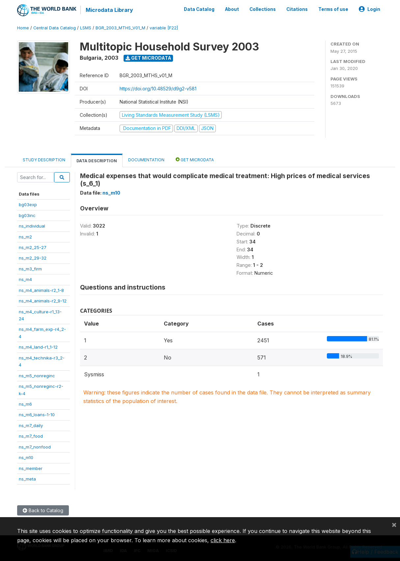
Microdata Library (109, 10)
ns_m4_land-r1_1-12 (38, 347)
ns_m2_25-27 (32, 247)
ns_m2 (25, 236)
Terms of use (333, 9)
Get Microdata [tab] (195, 159)
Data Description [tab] (96, 160)
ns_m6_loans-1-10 (37, 414)
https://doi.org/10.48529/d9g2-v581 (158, 88)
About (232, 9)
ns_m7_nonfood (35, 447)
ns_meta (27, 479)
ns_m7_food (31, 436)
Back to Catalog (43, 510)
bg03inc (27, 215)
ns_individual (32, 226)
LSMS (85, 27)
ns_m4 (25, 279)
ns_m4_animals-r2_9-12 (43, 300)
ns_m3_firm (30, 268)
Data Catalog (199, 9)
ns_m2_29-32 (32, 258)
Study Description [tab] (44, 159)
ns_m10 (26, 457)
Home (23, 27)
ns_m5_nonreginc (37, 375)
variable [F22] (164, 27)
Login (369, 9)
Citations (297, 9)
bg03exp (28, 204)
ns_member (31, 468)
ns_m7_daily (31, 425)
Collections (262, 9)
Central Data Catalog (54, 27)
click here (223, 540)
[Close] (394, 524)
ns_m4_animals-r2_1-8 (41, 290)
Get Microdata (148, 58)
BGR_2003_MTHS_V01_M (120, 27)
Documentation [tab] (146, 159)
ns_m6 (25, 404)
